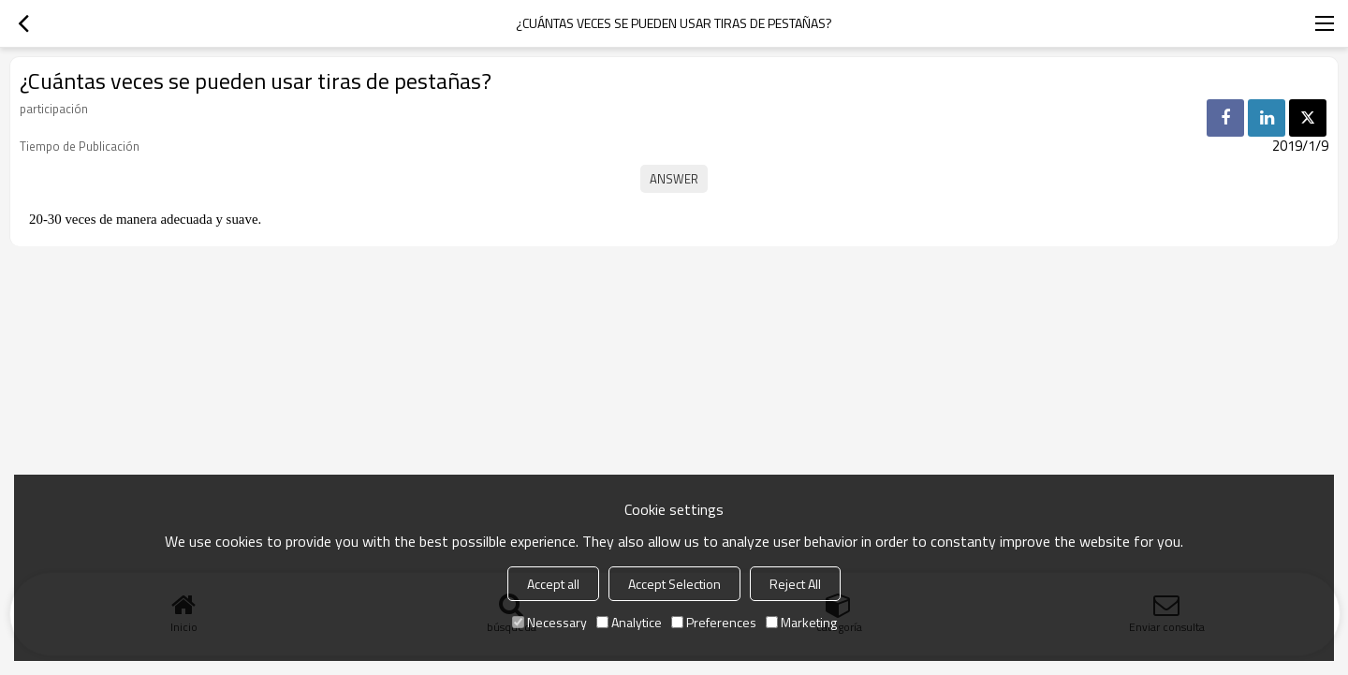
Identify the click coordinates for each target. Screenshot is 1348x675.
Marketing (801, 622)
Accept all (553, 584)
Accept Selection (674, 584)
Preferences (713, 622)
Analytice (629, 622)
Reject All (795, 584)
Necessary (549, 622)
